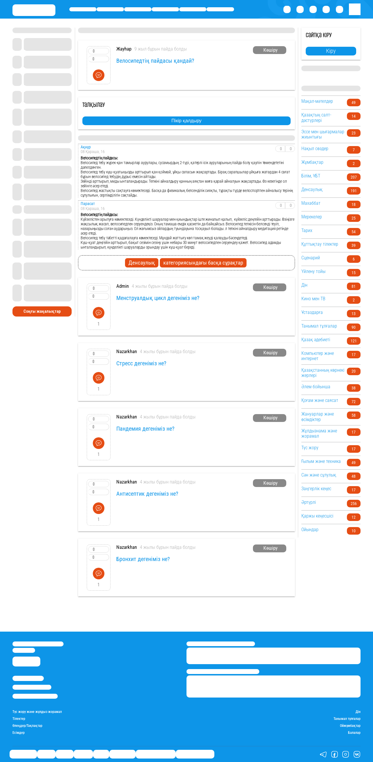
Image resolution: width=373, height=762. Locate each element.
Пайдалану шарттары (35, 696)
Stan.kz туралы (28, 678)
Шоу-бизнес (220, 9)
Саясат (137, 9)
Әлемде (165, 9)
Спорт (193, 9)
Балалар (354, 733)
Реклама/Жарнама (31, 687)
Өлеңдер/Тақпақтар (27, 726)
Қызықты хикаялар (156, 754)
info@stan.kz (23, 650)
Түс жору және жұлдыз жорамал (37, 712)
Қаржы (110, 9)
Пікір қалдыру (186, 120)
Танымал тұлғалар (347, 719)
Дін (358, 712)
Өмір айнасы (82, 9)
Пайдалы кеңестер (195, 754)
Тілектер (18, 719)
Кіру (331, 50)
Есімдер (18, 733)
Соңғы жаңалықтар (42, 311)
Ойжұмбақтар (350, 726)
